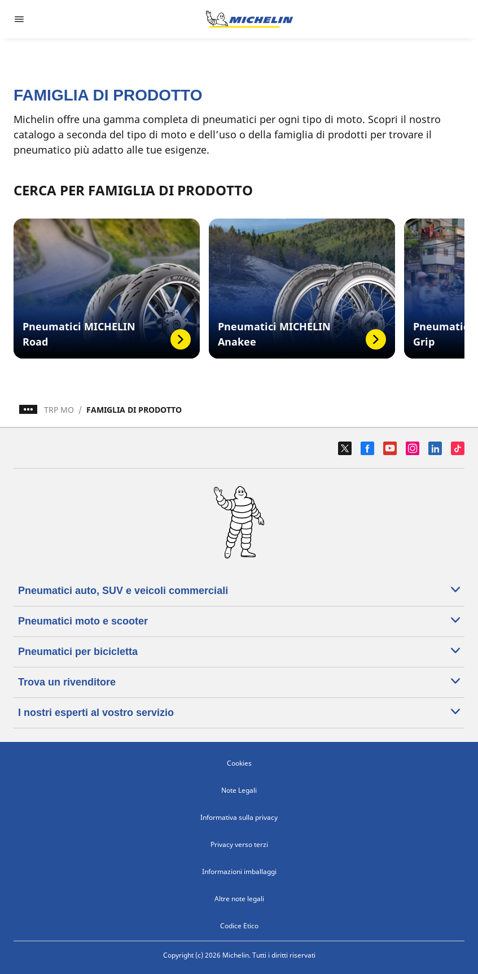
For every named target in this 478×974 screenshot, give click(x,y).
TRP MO (59, 409)
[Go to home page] (249, 19)
